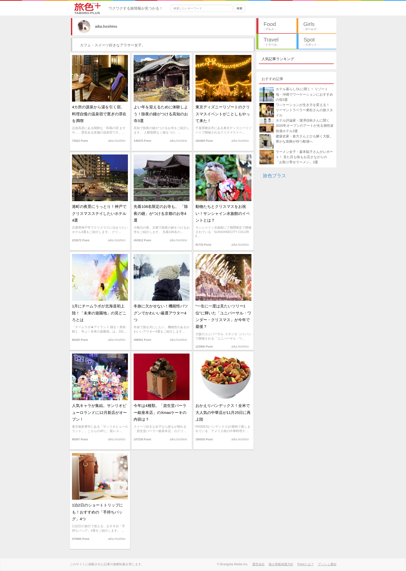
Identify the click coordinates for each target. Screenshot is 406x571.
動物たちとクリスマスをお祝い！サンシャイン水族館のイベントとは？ (222, 213)
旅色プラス (274, 175)
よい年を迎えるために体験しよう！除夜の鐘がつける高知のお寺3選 (161, 114)
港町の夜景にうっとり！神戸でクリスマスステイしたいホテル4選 (99, 213)
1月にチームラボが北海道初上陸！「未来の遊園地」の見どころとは (99, 313)
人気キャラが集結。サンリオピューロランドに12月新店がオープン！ (99, 412)
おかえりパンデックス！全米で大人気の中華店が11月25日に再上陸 (223, 412)
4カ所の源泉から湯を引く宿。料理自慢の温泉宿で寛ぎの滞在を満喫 (99, 114)
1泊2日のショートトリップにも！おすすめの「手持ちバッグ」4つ (97, 512)
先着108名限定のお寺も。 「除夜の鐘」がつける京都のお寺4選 (161, 213)
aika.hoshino (100, 26)
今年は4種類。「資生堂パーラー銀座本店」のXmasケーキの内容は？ (160, 412)
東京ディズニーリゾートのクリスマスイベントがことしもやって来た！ (222, 114)
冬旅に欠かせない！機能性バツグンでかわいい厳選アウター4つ (161, 313)
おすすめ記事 (272, 79)
